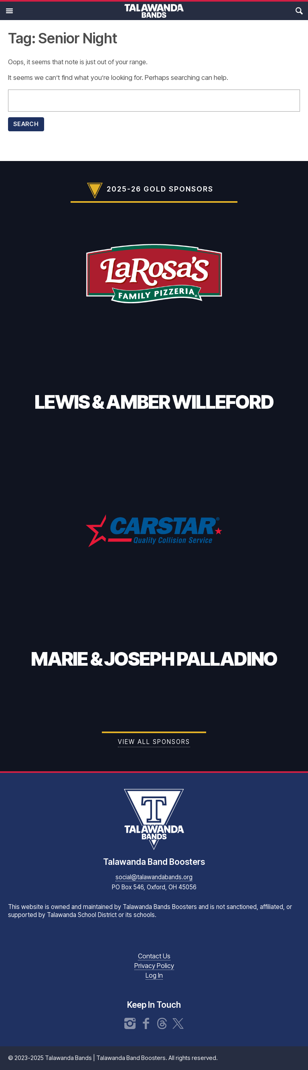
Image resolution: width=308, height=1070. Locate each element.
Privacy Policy (154, 966)
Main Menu (9, 11)
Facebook (146, 1023)
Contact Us (154, 956)
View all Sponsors (154, 742)
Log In (154, 975)
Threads (162, 1023)
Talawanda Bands (154, 10)
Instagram (130, 1023)
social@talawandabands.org (154, 877)
